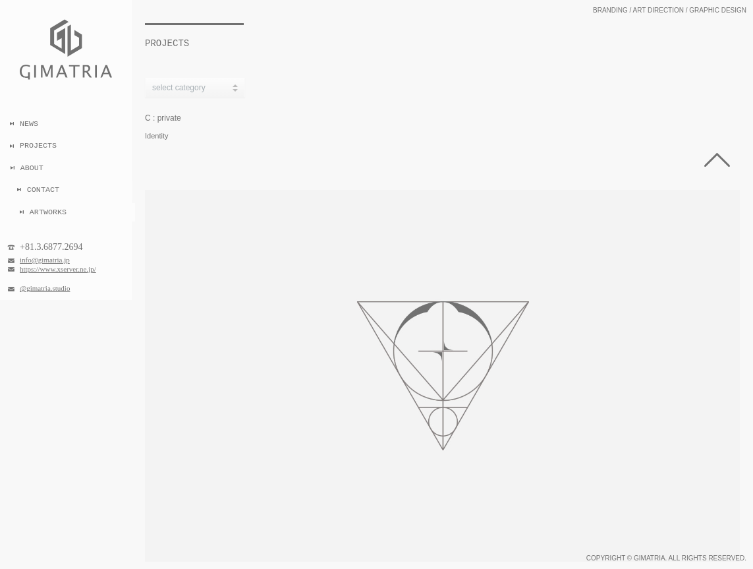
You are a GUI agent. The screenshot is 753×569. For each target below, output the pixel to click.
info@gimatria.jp (45, 260)
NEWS (29, 124)
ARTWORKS (47, 212)
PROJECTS (38, 145)
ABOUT (35, 168)
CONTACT (45, 190)
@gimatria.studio (45, 288)
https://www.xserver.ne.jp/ (58, 269)
